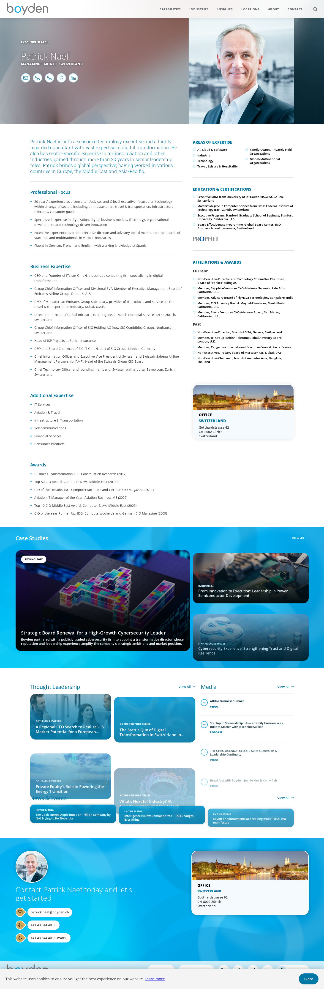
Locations (250, 9)
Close (308, 979)
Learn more (155, 978)
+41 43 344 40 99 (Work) (49, 938)
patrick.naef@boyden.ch (50, 912)
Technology (205, 161)
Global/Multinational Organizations (265, 161)
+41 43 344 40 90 (43, 925)
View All (298, 538)
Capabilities (170, 9)
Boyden (27, 9)
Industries (199, 9)
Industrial (204, 155)
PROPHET (205, 237)
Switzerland (71, 64)
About (273, 9)
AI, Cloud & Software (212, 150)
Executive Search (35, 42)
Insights (225, 9)
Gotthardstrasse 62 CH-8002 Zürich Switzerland (214, 431)
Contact (295, 9)
